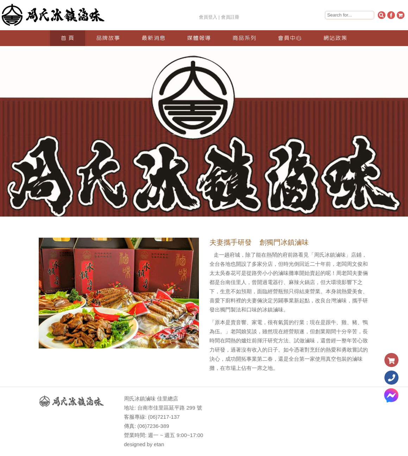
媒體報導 (199, 38)
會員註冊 (230, 17)
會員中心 (290, 38)
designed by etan (144, 444)
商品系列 (244, 38)
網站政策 (335, 38)
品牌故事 (108, 38)
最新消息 (153, 38)
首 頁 (67, 38)
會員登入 (208, 17)
